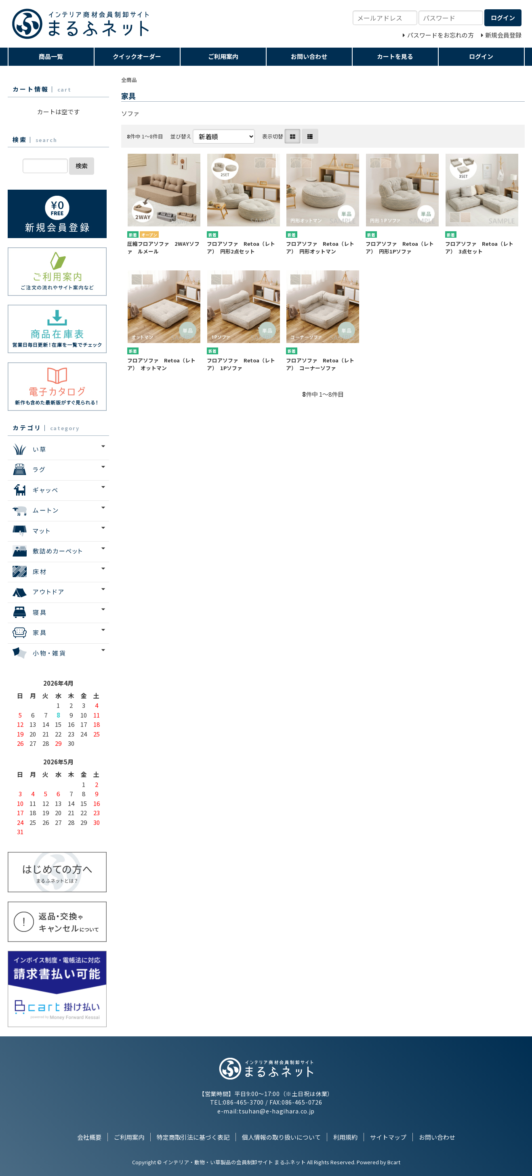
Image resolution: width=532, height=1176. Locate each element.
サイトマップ (388, 1137)
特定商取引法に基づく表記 (193, 1137)
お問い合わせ (309, 56)
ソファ (130, 113)
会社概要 (89, 1137)
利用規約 (345, 1137)
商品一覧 (51, 56)
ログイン (481, 56)
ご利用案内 (223, 56)
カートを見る (395, 56)
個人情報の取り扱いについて (281, 1137)
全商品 (129, 80)
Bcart (393, 1162)
